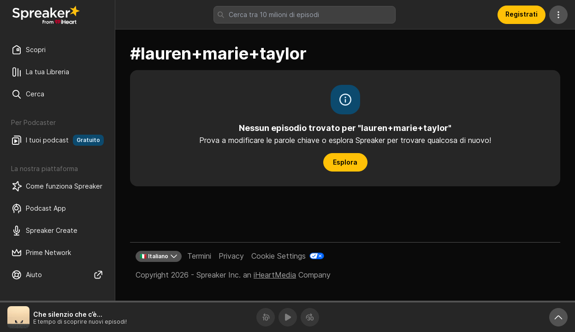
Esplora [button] (345, 162)
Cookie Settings (278, 256)
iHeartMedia (275, 274)
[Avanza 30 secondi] (310, 317)
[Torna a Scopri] (46, 15)
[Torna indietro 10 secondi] (265, 317)
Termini (199, 256)
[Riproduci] (288, 317)
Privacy (231, 256)
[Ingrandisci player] (558, 317)
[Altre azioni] (558, 15)
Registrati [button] (521, 14)
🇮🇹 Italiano (159, 256)
